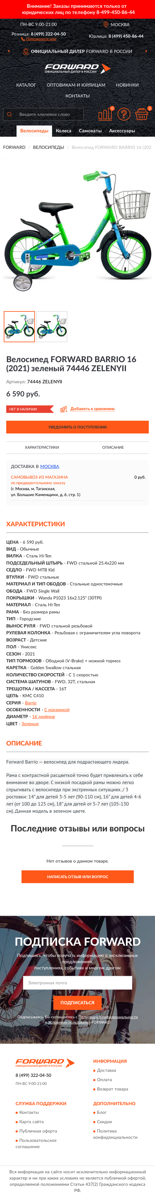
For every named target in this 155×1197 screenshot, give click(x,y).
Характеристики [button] (42, 447)
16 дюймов (43, 717)
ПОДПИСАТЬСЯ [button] (77, 1003)
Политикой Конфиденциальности (108, 1017)
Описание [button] (113, 447)
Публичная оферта (38, 1131)
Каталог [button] (26, 85)
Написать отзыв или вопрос (77, 877)
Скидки (104, 1122)
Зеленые (30, 724)
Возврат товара (112, 1089)
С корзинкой (57, 710)
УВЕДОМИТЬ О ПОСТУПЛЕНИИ (77, 427)
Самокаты (90, 131)
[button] (38, 38)
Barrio (30, 703)
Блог (102, 1112)
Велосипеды (34, 131)
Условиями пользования (69, 1022)
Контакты (77, 96)
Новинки (127, 85)
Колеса (63, 131)
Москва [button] (49, 467)
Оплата (104, 1080)
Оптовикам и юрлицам (76, 85)
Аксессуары (122, 131)
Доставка (106, 1070)
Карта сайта (31, 1122)
